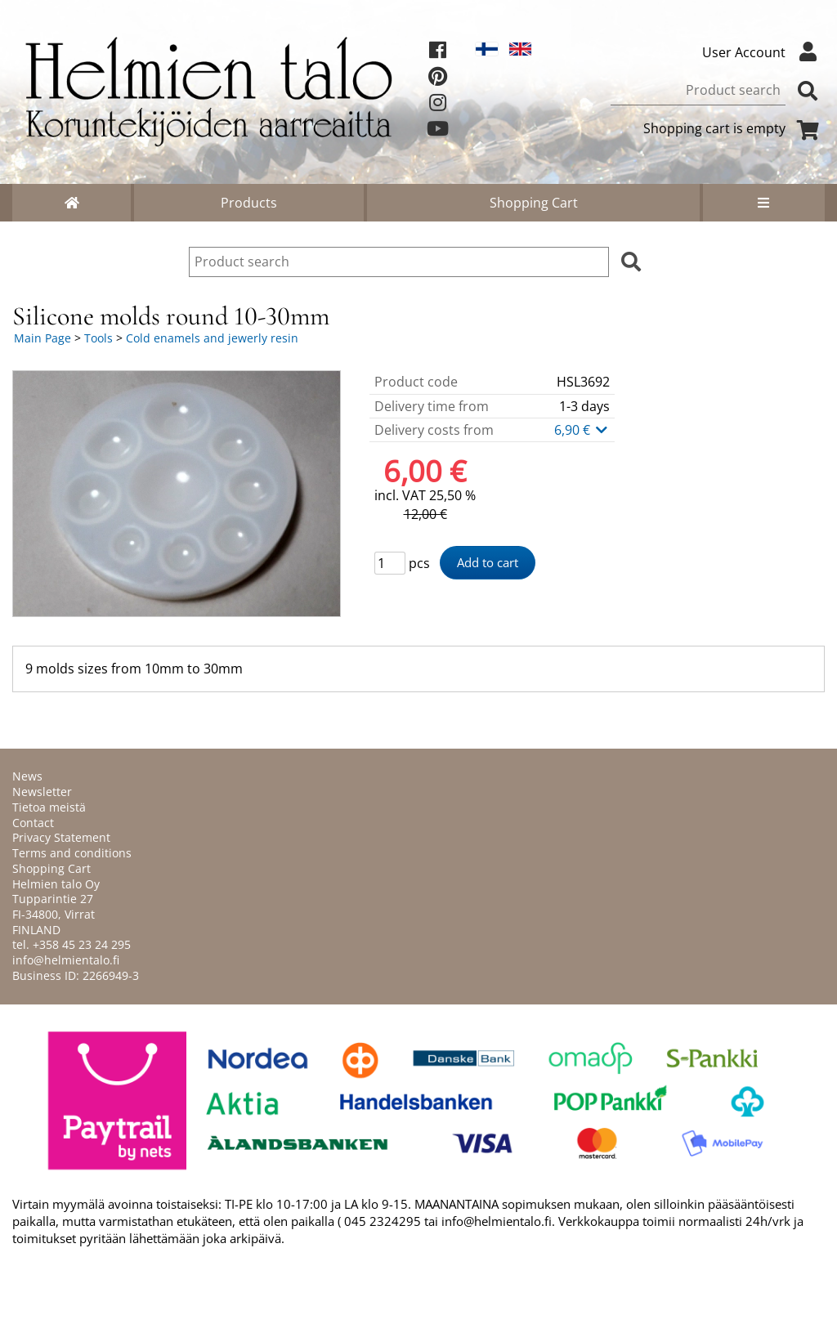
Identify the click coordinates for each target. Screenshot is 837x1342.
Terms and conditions (72, 853)
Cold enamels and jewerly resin (212, 338)
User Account (763, 52)
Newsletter (42, 791)
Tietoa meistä (49, 807)
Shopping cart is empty (734, 128)
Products (249, 203)
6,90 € (582, 430)
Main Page (42, 338)
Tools (98, 338)
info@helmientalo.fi (65, 960)
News (27, 776)
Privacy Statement (61, 837)
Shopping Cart (534, 203)
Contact (33, 822)
